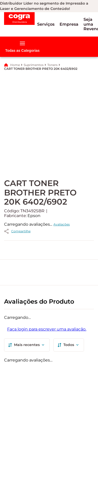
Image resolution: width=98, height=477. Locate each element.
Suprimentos (34, 65)
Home (15, 65)
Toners (52, 65)
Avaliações (61, 224)
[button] (46, 24)
